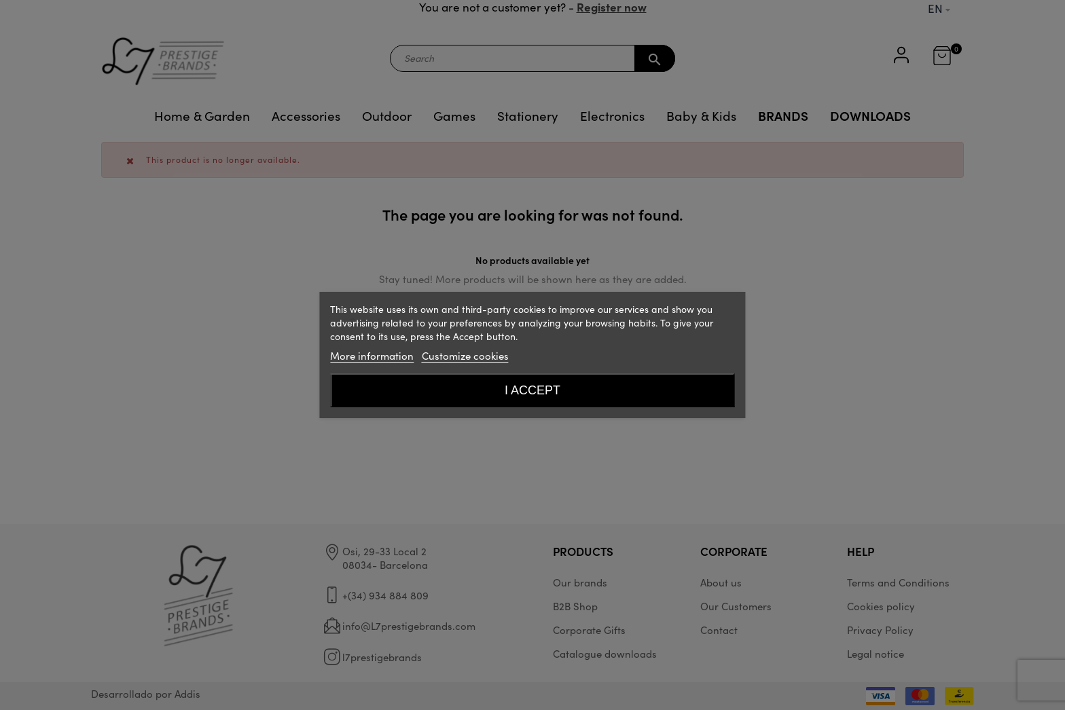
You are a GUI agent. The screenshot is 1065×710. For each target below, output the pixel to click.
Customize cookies (465, 355)
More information (372, 355)
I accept (532, 390)
